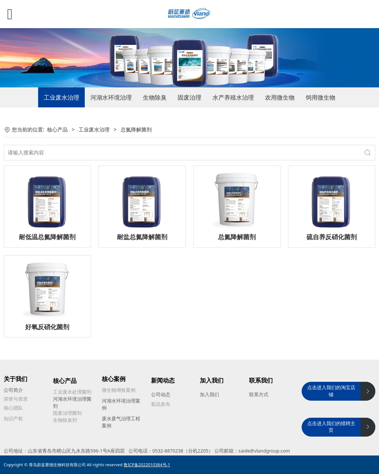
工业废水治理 (61, 97)
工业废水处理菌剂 (72, 392)
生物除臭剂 (65, 420)
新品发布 (160, 404)
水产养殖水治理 (233, 97)
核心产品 (57, 129)
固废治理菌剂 (67, 413)
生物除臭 (155, 97)
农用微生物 (280, 97)
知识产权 (13, 418)
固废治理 (189, 97)
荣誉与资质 (16, 399)
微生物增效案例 (118, 390)
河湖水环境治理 (111, 97)
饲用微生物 (320, 97)
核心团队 (13, 408)
